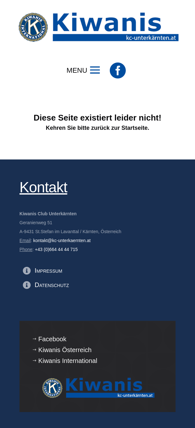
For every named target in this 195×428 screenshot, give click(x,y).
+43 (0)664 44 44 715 (56, 249)
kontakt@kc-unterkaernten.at (62, 240)
